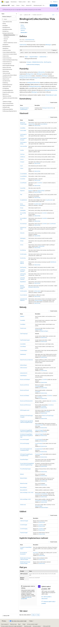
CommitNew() (23, 346)
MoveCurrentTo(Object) (25, 379)
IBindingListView (30, 74)
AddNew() (22, 316)
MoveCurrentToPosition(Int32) (26, 401)
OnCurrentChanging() (24, 443)
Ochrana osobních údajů (32, 624)
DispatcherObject (34, 56)
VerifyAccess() (23, 504)
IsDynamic (22, 233)
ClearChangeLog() (23, 333)
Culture (21, 168)
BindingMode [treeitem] (5, 44)
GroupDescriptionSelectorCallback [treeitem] (10, 75)
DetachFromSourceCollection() (26, 359)
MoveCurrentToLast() (24, 390)
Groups (21, 207)
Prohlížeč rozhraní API (37, 14)
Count (21, 165)
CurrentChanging (38, 443)
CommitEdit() (23, 344)
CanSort (22, 159)
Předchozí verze (13, 624)
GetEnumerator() (23, 367)
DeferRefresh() (53, 262)
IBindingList (48, 44)
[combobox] (9, 16)
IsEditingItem (23, 238)
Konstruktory (23, 28)
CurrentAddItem (23, 173)
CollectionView (23, 44)
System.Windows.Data (29, 39)
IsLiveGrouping (23, 254)
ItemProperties (23, 267)
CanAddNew (22, 128)
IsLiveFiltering (23, 250)
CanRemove (22, 156)
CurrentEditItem (23, 176)
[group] (39, 52)
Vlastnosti (23, 30)
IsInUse (21, 244)
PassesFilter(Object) (24, 459)
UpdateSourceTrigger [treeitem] (7, 101)
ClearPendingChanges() (25, 340)
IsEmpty (21, 240)
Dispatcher (22, 190)
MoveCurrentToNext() (24, 395)
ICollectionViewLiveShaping (33, 64)
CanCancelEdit (23, 130)
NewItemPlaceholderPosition (22, 287)
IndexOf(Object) (23, 375)
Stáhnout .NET (54, 5)
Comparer (22, 161)
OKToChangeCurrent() (24, 410)
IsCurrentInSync (23, 223)
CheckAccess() (23, 328)
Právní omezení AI (4, 624)
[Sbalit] (16, 14)
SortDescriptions (23, 291)
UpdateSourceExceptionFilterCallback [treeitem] (10, 98)
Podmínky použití (27, 626)
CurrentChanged (38, 439)
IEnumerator (35, 552)
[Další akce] (57, 15)
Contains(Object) (23, 350)
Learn (21, 14)
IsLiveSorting (22, 258)
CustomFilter (22, 188)
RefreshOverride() (23, 483)
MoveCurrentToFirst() (24, 384)
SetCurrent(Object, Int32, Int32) (26, 492)
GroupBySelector (23, 200)
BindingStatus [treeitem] (5, 48)
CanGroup (22, 154)
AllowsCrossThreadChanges (47, 415)
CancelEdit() (22, 320)
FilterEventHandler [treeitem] (6, 73)
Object (26, 56)
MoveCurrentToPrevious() (25, 405)
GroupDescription (49, 200)
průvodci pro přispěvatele (26, 597)
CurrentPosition (23, 182)
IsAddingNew (23, 210)
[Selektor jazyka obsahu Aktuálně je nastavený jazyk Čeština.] (4, 621)
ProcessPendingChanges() (25, 468)
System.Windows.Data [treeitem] (7, 21)
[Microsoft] (2, 2)
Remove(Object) (23, 487)
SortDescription (37, 291)
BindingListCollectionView (26, 76)
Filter (21, 194)
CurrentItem (22, 178)
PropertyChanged (38, 454)
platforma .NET (27, 14)
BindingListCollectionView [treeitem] (9, 35)
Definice (22, 25)
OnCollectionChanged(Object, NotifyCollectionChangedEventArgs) (26, 435)
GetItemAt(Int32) (23, 373)
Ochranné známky (36, 626)
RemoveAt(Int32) (23, 490)
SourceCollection (43, 124)
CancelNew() (22, 324)
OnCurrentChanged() (24, 439)
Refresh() (22, 474)
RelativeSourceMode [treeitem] (7, 96)
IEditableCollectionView (37, 62)
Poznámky (23, 27)
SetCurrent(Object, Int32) (25, 499)
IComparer (29, 62)
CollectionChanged (38, 300)
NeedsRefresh (23, 281)
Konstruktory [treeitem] (6, 37)
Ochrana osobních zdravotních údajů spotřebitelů (11, 626)
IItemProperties (47, 62)
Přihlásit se (55, 1)
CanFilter (22, 150)
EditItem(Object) (23, 365)
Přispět (24, 624)
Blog (19, 624)
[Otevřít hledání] (51, 2)
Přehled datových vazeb (51, 95)
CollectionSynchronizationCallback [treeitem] (10, 54)
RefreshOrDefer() (23, 478)
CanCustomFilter (23, 146)
